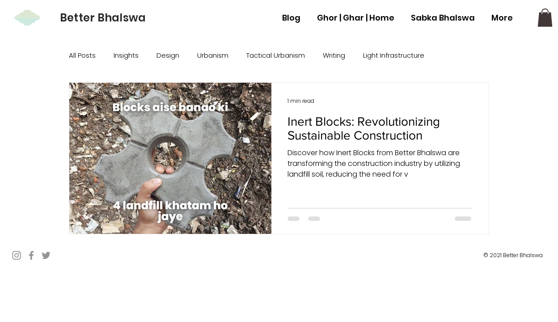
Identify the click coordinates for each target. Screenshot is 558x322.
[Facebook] (31, 255)
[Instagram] (16, 255)
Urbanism (212, 55)
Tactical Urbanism (275, 55)
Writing (334, 55)
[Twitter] (46, 255)
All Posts (82, 55)
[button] (545, 17)
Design (167, 55)
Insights (126, 55)
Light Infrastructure (393, 55)
